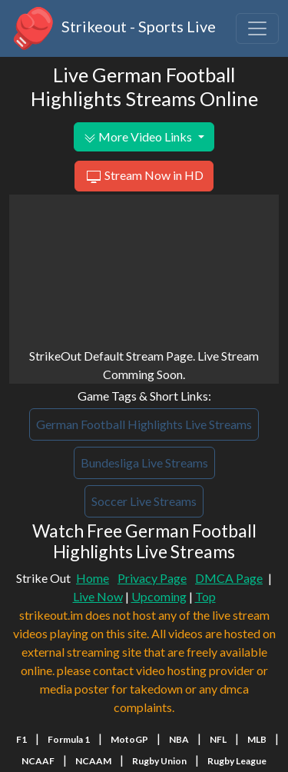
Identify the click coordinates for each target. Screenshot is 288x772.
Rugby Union (159, 761)
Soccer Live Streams (144, 501)
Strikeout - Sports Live (112, 28)
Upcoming (159, 596)
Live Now (98, 596)
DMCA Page (229, 578)
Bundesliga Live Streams (144, 462)
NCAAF (38, 761)
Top (205, 596)
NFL (218, 739)
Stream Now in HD (144, 177)
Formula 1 (69, 739)
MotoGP (129, 739)
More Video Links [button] (139, 137)
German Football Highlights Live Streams (144, 424)
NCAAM (93, 761)
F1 (21, 739)
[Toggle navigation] (257, 28)
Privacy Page (152, 578)
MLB (256, 739)
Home (92, 578)
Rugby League (236, 761)
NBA (179, 739)
